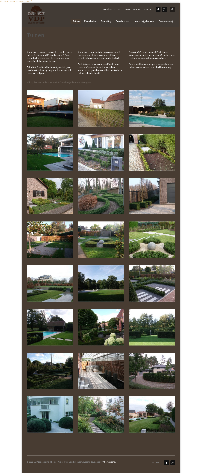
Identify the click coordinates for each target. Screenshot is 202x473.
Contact (147, 9)
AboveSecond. (109, 462)
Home (127, 9)
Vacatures (137, 9)
